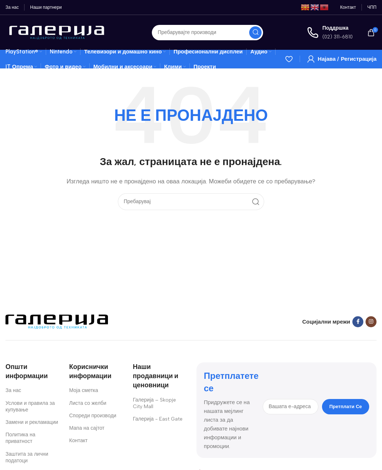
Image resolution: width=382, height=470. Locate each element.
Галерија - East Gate (158, 419)
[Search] (207, 32)
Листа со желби (87, 403)
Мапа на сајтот (87, 428)
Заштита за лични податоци (26, 457)
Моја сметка (83, 390)
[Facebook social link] (357, 321)
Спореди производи (92, 416)
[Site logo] (56, 32)
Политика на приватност (20, 438)
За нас (13, 390)
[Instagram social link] (371, 321)
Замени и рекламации (31, 422)
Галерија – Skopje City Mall (154, 403)
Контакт (78, 440)
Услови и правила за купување (30, 406)
